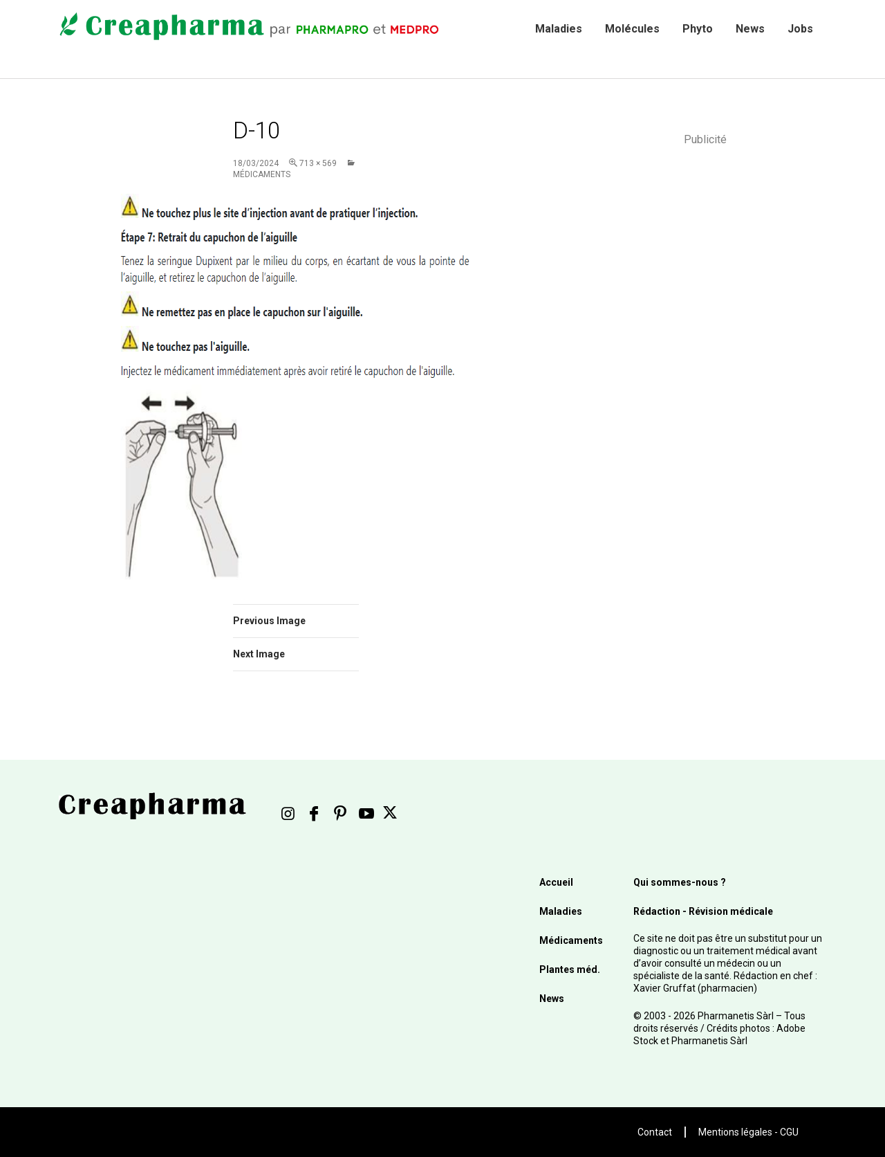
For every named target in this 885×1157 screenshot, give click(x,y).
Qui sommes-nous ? (679, 882)
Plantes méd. (569, 969)
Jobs (800, 28)
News (750, 28)
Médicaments (571, 940)
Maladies (558, 28)
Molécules (632, 28)
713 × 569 (318, 163)
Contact (654, 1132)
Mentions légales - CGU (748, 1132)
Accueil (556, 882)
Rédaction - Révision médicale (703, 911)
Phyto (697, 28)
